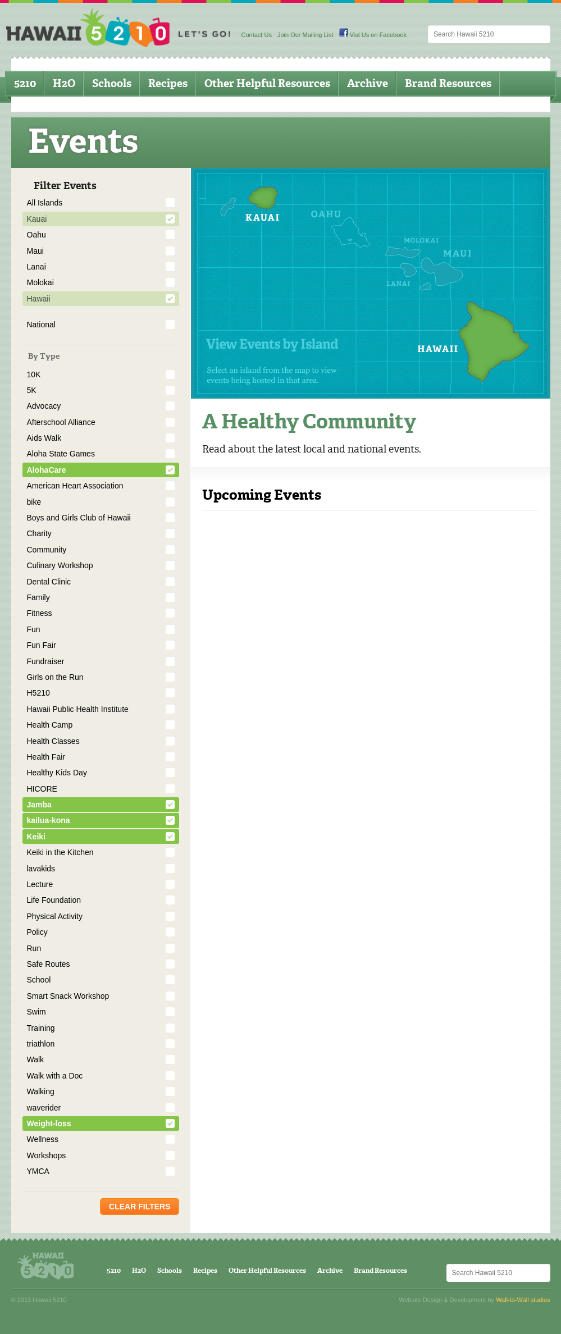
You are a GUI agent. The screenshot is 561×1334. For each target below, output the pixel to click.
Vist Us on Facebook (373, 34)
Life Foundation (54, 900)
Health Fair (46, 756)
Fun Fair (41, 645)
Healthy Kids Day (57, 772)
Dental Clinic (49, 581)
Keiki (36, 836)
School (39, 979)
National (41, 324)
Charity (39, 533)
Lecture (40, 884)
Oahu (36, 234)
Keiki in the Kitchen (60, 852)
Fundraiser (46, 661)
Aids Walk (44, 437)
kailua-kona (48, 820)
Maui (35, 250)
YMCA (38, 1171)
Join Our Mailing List (305, 34)
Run (34, 948)
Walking (40, 1091)
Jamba (39, 804)
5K (32, 390)
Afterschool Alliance (61, 422)
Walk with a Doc (55, 1075)
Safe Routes (48, 964)
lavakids (41, 868)
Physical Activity (55, 916)
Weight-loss (49, 1123)
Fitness (39, 613)
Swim (36, 1011)
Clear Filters (139, 1206)
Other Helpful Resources (267, 83)
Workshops (46, 1155)
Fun (33, 629)
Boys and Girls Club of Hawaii (79, 517)
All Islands (45, 202)
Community (47, 549)
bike (34, 501)
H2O (64, 83)
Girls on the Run (55, 677)
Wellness (43, 1139)
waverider (44, 1107)
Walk (35, 1059)
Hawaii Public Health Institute (78, 709)
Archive (367, 83)
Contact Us (256, 34)
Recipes (168, 83)
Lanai (36, 266)
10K (34, 374)
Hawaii (39, 298)
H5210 (38, 692)
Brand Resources (448, 83)
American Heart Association (75, 485)
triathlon (41, 1043)
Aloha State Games (61, 453)
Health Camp (50, 724)
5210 (25, 83)
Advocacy (44, 405)
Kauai (37, 218)
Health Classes (53, 741)
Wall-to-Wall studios (523, 1299)
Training (41, 1028)
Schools (111, 83)
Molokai (40, 282)
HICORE (42, 788)
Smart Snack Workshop (68, 996)
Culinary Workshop (60, 565)
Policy (37, 932)
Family (38, 597)
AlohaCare (46, 469)
